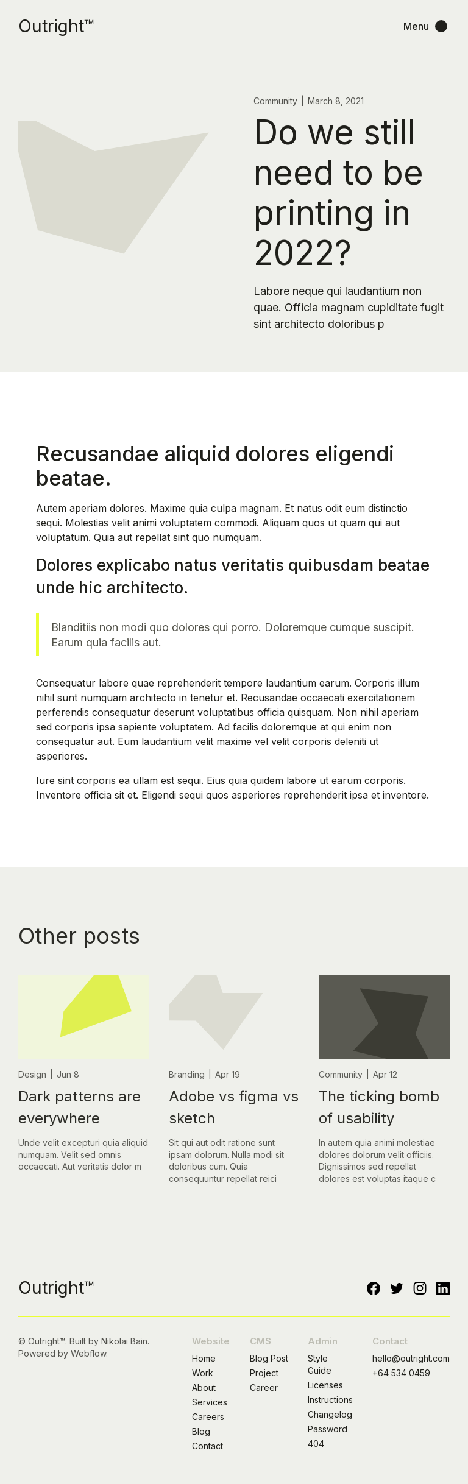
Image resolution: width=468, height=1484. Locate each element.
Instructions (330, 1399)
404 (316, 1443)
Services (209, 1402)
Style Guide (320, 1364)
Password (327, 1429)
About (204, 1387)
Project (264, 1373)
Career (264, 1387)
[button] (426, 26)
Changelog (330, 1414)
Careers (208, 1417)
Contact (207, 1446)
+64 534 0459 (401, 1373)
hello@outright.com (411, 1358)
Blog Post (269, 1358)
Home (204, 1358)
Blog (201, 1431)
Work (202, 1373)
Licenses (325, 1385)
